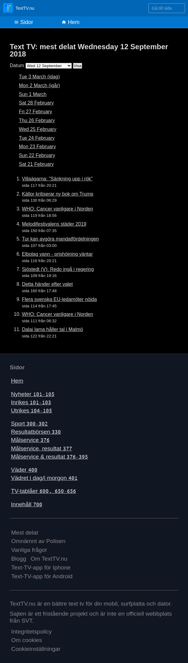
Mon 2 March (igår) (39, 85)
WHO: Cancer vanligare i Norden (57, 208)
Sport (29, 423)
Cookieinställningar (36, 649)
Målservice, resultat (41, 448)
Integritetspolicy (31, 631)
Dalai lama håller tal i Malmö (52, 329)
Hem (70, 22)
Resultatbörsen (36, 432)
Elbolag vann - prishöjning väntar (57, 254)
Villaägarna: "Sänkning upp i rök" (57, 178)
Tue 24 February (37, 138)
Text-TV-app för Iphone (41, 567)
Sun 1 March (33, 94)
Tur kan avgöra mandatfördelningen (60, 238)
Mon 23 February (37, 146)
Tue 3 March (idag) (39, 76)
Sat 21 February (36, 164)
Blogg (18, 558)
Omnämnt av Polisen (38, 541)
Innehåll (26, 504)
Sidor (23, 22)
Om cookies (26, 640)
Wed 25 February (37, 129)
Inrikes (31, 402)
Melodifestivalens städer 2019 (54, 224)
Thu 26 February (37, 120)
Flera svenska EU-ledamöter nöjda (59, 299)
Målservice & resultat (49, 456)
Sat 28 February (36, 102)
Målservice (30, 440)
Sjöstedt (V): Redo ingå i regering (58, 269)
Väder (24, 469)
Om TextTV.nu (49, 558)
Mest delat (24, 532)
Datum (17, 65)
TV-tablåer (43, 491)
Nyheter (32, 394)
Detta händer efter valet (47, 284)
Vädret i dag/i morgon (44, 478)
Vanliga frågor (29, 550)
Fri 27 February (35, 111)
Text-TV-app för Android (42, 576)
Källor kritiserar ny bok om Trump (57, 194)
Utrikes (31, 410)
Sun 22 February (37, 155)
